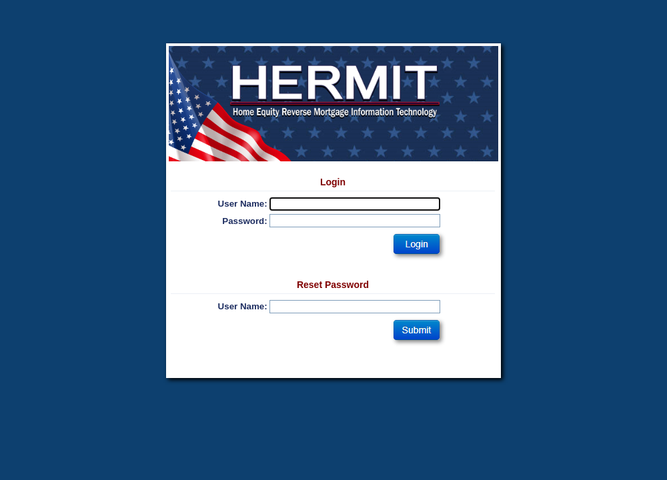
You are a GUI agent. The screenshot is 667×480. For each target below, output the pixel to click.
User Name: (242, 204)
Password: (244, 221)
